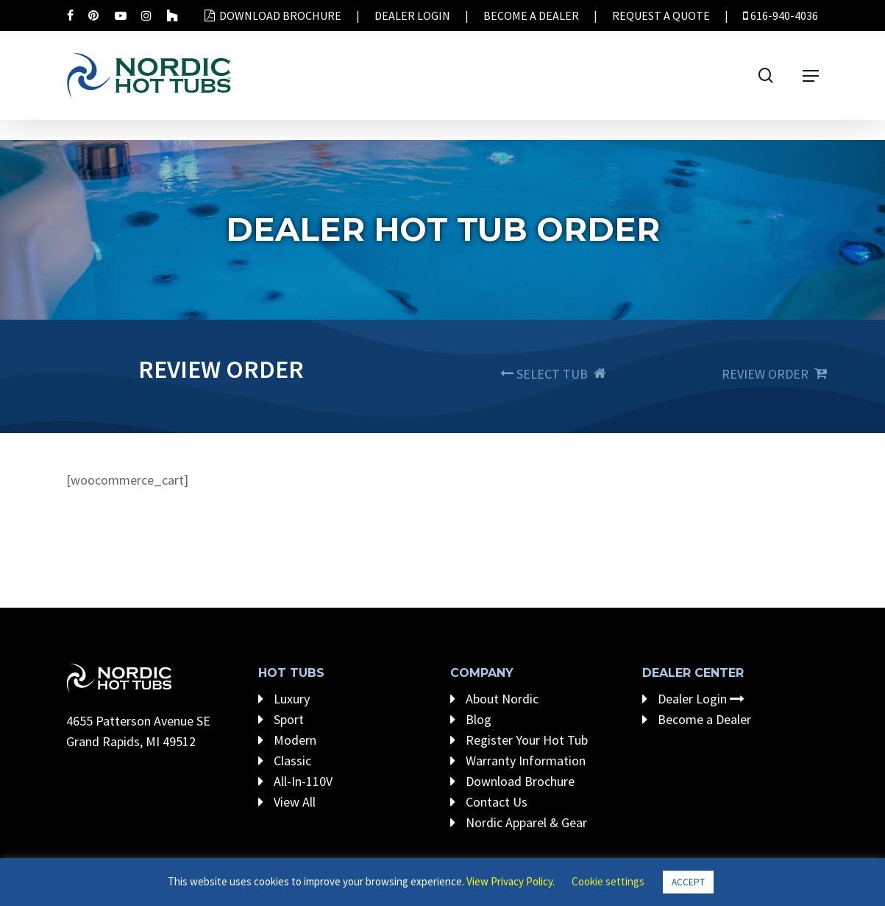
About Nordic (494, 698)
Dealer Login (693, 698)
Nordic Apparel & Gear (518, 822)
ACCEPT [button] (688, 882)
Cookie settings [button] (608, 881)
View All (287, 801)
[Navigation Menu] (811, 76)
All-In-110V (295, 781)
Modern (287, 739)
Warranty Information (518, 760)
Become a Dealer (696, 719)
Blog (470, 719)
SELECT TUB (553, 373)
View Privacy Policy (509, 881)
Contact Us (488, 801)
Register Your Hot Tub (519, 739)
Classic (284, 760)
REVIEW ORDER (774, 373)
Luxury (284, 698)
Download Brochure (512, 781)
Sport (281, 719)
